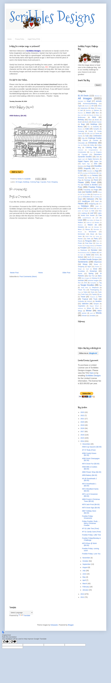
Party (96, 238)
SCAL (97, 255)
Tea (100, 285)
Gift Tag (82, 194)
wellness (80, 308)
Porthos (80, 245)
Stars (100, 276)
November (86, 558)
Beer (79, 115)
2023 (83, 412)
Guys (80, 199)
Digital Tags (86, 163)
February (86, 587)
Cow (91, 152)
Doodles (98, 166)
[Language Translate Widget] (21, 612)
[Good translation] (6, 642)
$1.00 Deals (83, 96)
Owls (88, 238)
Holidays (85, 206)
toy (101, 294)
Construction (82, 152)
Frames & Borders (91, 185)
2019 (83, 425)
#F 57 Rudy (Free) (89, 450)
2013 (83, 594)
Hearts (81, 203)
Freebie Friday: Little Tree (91, 535)
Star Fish (91, 276)
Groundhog (96, 196)
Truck (95, 299)
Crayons (99, 152)
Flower (81, 182)
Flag (79, 180)
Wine (97, 308)
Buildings (26, 182)
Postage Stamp (89, 245)
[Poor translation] (13, 642)
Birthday (81, 120)
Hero (100, 203)
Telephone (95, 287)
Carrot (80, 136)
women (84, 313)
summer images (93, 280)
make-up (89, 222)
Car (85, 133)
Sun (79, 283)
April (84, 580)
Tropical (85, 299)
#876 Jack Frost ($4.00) (91, 504)
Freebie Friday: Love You (91, 554)
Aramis (87, 106)
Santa (88, 255)
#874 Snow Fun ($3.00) (90, 464)
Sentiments (83, 262)
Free (80, 187)
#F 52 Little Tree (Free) (90, 528)
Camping (81, 131)
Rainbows (84, 250)
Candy (90, 131)
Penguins (88, 241)
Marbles (97, 222)
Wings (80, 311)
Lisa (100, 215)
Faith (100, 173)
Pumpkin (83, 248)
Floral (96, 180)
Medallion (81, 227)
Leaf (91, 213)
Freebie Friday (95, 187)
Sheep (85, 264)
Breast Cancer (97, 122)
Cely (83, 138)
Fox (79, 185)
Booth (80, 122)
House (80, 208)
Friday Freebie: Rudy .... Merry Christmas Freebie (91, 523)
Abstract (97, 96)
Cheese (85, 140)
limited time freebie (88, 215)
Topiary (94, 294)
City (79, 145)
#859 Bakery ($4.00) (89, 475)
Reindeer (94, 250)
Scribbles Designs (52, 17)
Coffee (92, 145)
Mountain (96, 229)
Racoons (93, 248)
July (84, 571)
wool (91, 313)
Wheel (89, 308)
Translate (24, 615)
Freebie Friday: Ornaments (87, 517)
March (85, 583)
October (85, 561)
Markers (80, 225)
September (86, 564)
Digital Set (98, 161)
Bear (97, 113)
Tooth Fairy (84, 294)
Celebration (97, 136)
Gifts (88, 194)
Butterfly (96, 127)
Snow (95, 269)
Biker (97, 115)
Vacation (98, 301)
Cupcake (43, 182)
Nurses (80, 238)
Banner (96, 110)
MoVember (81, 234)
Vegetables (81, 306)
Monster (96, 227)
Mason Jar (92, 225)
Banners (80, 112)
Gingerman (96, 194)
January (85, 590)
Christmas (92, 143)
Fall (81, 175)
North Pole (88, 236)
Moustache (92, 232)
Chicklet (95, 140)
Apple (80, 106)
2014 (83, 441)
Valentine (85, 304)
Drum (97, 168)
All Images (18, 182)
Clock (85, 145)
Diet (97, 157)
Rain (100, 248)
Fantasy (95, 175)
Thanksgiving (94, 290)
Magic (97, 220)
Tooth (100, 292)
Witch (99, 311)
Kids (92, 211)
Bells (85, 115)
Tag (100, 283)
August (85, 567)
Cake (87, 129)
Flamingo (87, 180)
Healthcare (86, 201)
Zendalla (92, 315)
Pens (97, 241)
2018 (83, 428)
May (84, 577)
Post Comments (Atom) (28, 276)
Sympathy (93, 282)
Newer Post (14, 273)
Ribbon (94, 252)
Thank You (81, 290)
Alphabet (80, 101)
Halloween (90, 199)
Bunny (80, 127)
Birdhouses (81, 117)
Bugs (83, 124)
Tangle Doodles (87, 285)
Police (97, 243)
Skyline (97, 266)
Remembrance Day (83, 252)
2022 (83, 415)
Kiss (100, 211)
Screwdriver (98, 257)
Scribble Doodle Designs (89, 259)
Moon (80, 229)
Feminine (81, 178)
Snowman (93, 271)
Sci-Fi (89, 257)
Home (10, 39)
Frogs (96, 190)
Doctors (80, 166)
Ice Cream (90, 208)
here (92, 373)
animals (99, 101)
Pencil (80, 241)
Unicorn (89, 301)
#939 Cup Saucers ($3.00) (91, 447)
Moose (87, 229)
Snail (87, 269)
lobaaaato (54, 625)
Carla (91, 133)
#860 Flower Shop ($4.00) (91, 472)
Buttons (80, 129)
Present (99, 245)
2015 (83, 438)
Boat (90, 120)
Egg (96, 171)
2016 (83, 435)
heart (97, 201)
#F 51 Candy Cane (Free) (91, 532)
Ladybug (84, 213)
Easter (80, 171)
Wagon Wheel (94, 306)
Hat (100, 199)
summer (81, 280)
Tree (100, 297)
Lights (100, 213)
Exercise (93, 173)
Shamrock (98, 262)
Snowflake (81, 271)
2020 (83, 422)
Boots (86, 122)
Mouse (80, 231)
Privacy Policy (19, 39)
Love (80, 220)
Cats (87, 136)
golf (79, 196)
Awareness (84, 108)
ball (81, 110)
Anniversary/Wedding (90, 103)
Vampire (96, 304)
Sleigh (80, 269)
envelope (85, 173)
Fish (96, 178)
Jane (98, 208)
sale (100, 252)
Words (99, 313)
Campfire (96, 129)
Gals (79, 192)
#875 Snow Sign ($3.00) (91, 508)
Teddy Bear (84, 287)
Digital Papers (83, 161)
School (80, 257)
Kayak (86, 211)
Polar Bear (88, 243)
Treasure (92, 296)
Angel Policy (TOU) (34, 39)
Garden (88, 192)
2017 (83, 431)
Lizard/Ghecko (87, 218)
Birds (94, 117)
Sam (81, 255)
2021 (83, 419)
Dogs (88, 166)
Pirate (80, 243)
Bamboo (88, 110)
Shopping (54, 182)
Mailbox (80, 222)
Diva (95, 164)
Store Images (85, 278)
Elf (79, 173)
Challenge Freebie (95, 138)
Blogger (70, 625)
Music (92, 234)
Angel (89, 101)
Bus (89, 126)
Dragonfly (87, 168)
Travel (83, 297)
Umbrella (81, 301)
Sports (80, 273)
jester (79, 211)
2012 (83, 597)
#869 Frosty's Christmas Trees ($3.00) (91, 500)
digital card (81, 159)
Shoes (96, 264)
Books (97, 120)
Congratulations (93, 150)
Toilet (85, 292)
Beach (88, 113)
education (90, 171)
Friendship (86, 190)
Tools (92, 292)
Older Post (66, 273)
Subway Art (95, 278)
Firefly (90, 178)
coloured (80, 150)
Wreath (84, 315)
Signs (89, 266)
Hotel (96, 206)
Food (49, 182)
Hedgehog (92, 204)
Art (93, 106)
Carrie (97, 133)
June (84, 574)
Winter (89, 311)
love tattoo (90, 220)
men (89, 227)
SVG (85, 283)
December (86, 444)
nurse (97, 236)
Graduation (86, 197)
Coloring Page (35, 182)
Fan (88, 175)
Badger (99, 108)
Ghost (100, 192)
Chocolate (81, 143)
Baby (92, 108)
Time (79, 292)
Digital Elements (93, 159)
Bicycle (91, 115)
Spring (91, 273)
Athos (100, 106)
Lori (97, 218)
